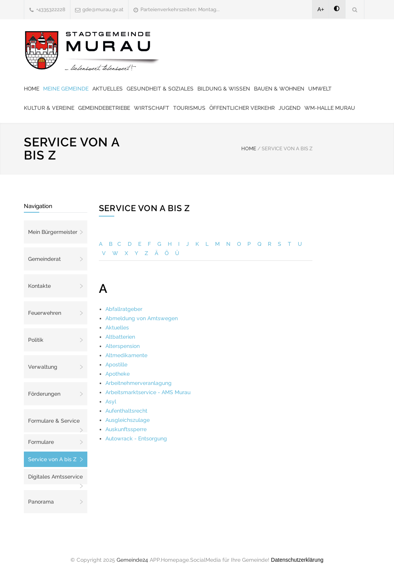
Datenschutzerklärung (297, 560)
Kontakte (39, 286)
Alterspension (122, 346)
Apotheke (117, 374)
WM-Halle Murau (329, 108)
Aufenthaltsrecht (126, 411)
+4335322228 (50, 9)
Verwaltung (42, 367)
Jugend (290, 108)
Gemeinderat (44, 259)
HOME (248, 148)
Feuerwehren (44, 313)
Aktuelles (107, 89)
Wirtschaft (151, 108)
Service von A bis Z (52, 459)
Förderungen (44, 394)
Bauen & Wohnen (279, 89)
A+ (320, 9)
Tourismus (189, 108)
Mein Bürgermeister (52, 232)
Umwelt (320, 89)
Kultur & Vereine (49, 108)
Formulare (41, 442)
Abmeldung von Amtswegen (141, 318)
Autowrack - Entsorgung (136, 438)
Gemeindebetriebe (104, 108)
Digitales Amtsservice (55, 477)
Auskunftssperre (126, 429)
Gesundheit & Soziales (160, 89)
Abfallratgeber (123, 309)
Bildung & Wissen (223, 89)
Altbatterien (120, 337)
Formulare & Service (54, 421)
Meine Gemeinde (65, 89)
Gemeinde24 (132, 560)
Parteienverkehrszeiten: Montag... (180, 9)
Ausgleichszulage (127, 420)
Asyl (110, 401)
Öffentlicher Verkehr (242, 108)
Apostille (116, 364)
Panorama (41, 502)
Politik (35, 340)
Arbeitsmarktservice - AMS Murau (147, 392)
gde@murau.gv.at (103, 9)
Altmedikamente (126, 355)
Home (31, 89)
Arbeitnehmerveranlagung (138, 383)
